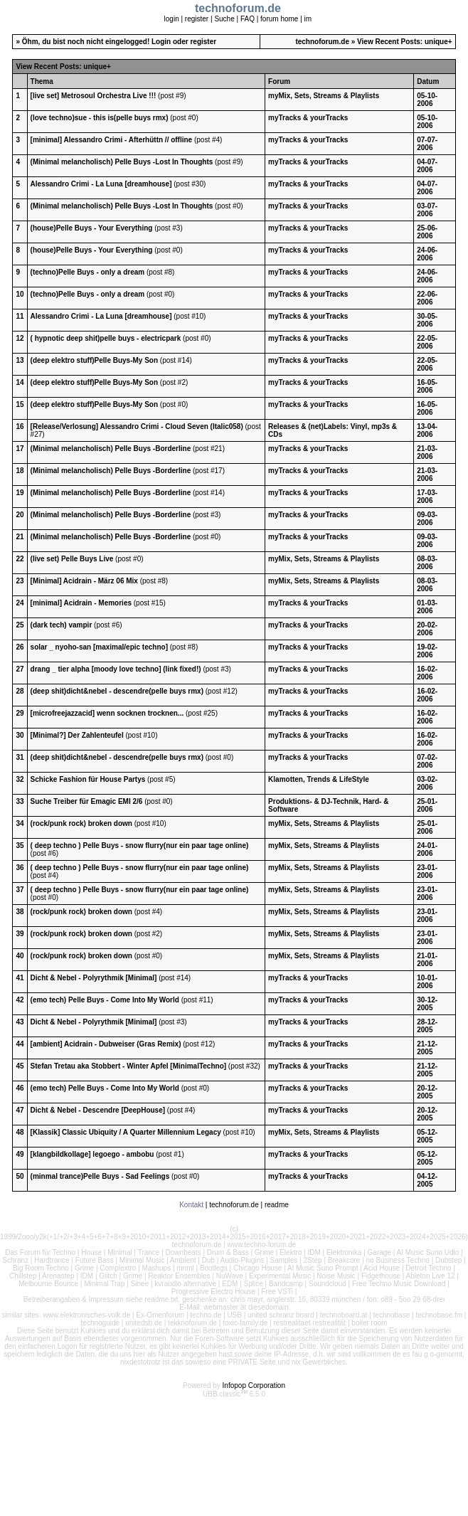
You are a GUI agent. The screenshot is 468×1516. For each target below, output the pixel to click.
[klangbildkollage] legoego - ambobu (92, 1154)
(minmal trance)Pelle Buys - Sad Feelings (100, 1176)
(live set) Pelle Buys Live (72, 559)
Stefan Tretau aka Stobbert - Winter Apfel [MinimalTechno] (129, 1066)
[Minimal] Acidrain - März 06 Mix (84, 581)
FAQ (247, 19)
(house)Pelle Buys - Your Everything (92, 228)
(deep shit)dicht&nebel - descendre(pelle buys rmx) (117, 691)
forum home (279, 19)
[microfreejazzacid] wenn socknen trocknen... (107, 713)
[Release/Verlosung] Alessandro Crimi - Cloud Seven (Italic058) (137, 426)
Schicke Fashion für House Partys (88, 779)
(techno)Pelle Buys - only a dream (88, 272)
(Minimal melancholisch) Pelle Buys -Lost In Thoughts (122, 162)
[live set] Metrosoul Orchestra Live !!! (93, 96)
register (196, 19)
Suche (224, 19)
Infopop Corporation (254, 1385)
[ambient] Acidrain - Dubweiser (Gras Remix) (106, 1044)
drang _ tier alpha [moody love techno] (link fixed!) (116, 669)
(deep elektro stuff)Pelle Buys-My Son (94, 360)
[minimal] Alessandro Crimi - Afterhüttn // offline (112, 140)
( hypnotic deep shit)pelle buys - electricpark (106, 338)
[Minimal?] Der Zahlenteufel (77, 735)
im (308, 19)
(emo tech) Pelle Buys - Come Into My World (105, 1000)
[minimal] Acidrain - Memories (81, 603)
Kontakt (191, 1205)
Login (161, 42)
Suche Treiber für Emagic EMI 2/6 (87, 801)
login (171, 19)
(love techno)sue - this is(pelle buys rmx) (100, 118)
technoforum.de (322, 42)
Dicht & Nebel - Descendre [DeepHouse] (98, 1110)
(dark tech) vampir (61, 625)
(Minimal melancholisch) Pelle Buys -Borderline (111, 448)
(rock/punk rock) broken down (81, 823)
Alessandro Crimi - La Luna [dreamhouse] (101, 184)
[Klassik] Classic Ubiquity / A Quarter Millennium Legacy (126, 1132)
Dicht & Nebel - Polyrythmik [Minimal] (94, 978)
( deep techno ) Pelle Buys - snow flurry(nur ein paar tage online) (140, 845)
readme (277, 1205)
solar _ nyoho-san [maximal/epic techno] (99, 647)
